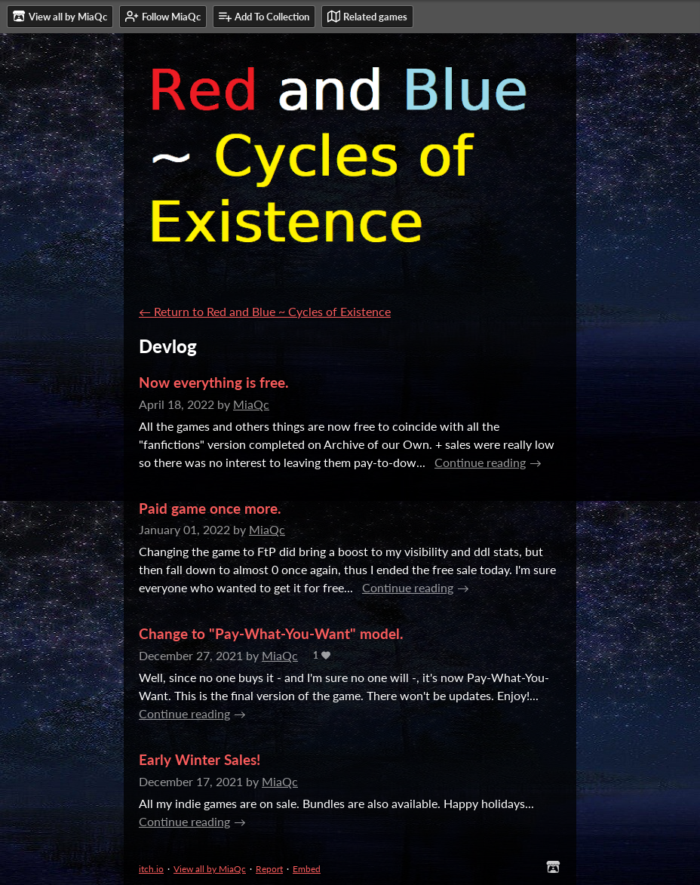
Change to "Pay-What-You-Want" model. (271, 633)
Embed (307, 868)
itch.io (151, 868)
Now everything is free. (214, 382)
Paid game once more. (210, 508)
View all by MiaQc (209, 868)
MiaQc (251, 404)
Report (269, 868)
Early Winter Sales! (199, 759)
